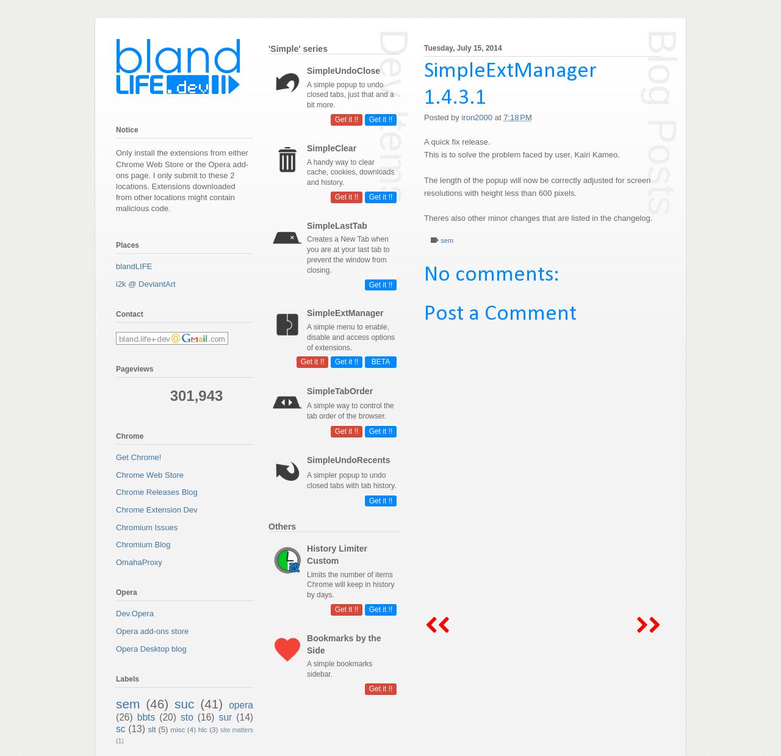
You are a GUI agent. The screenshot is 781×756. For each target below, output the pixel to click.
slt (152, 729)
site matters (236, 730)
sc (121, 729)
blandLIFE (134, 266)
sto (187, 717)
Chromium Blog (143, 544)
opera (241, 705)
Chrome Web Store (150, 475)
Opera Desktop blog (151, 648)
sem (447, 240)
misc (177, 729)
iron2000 (477, 117)
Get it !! (381, 119)
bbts (146, 717)
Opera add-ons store (152, 631)
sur (225, 717)
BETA (381, 362)
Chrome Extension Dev (157, 509)
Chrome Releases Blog (157, 492)
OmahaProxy (139, 562)
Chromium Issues (147, 527)
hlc (202, 729)
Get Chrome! (138, 457)
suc (184, 704)
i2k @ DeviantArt (146, 284)
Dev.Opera (135, 613)
